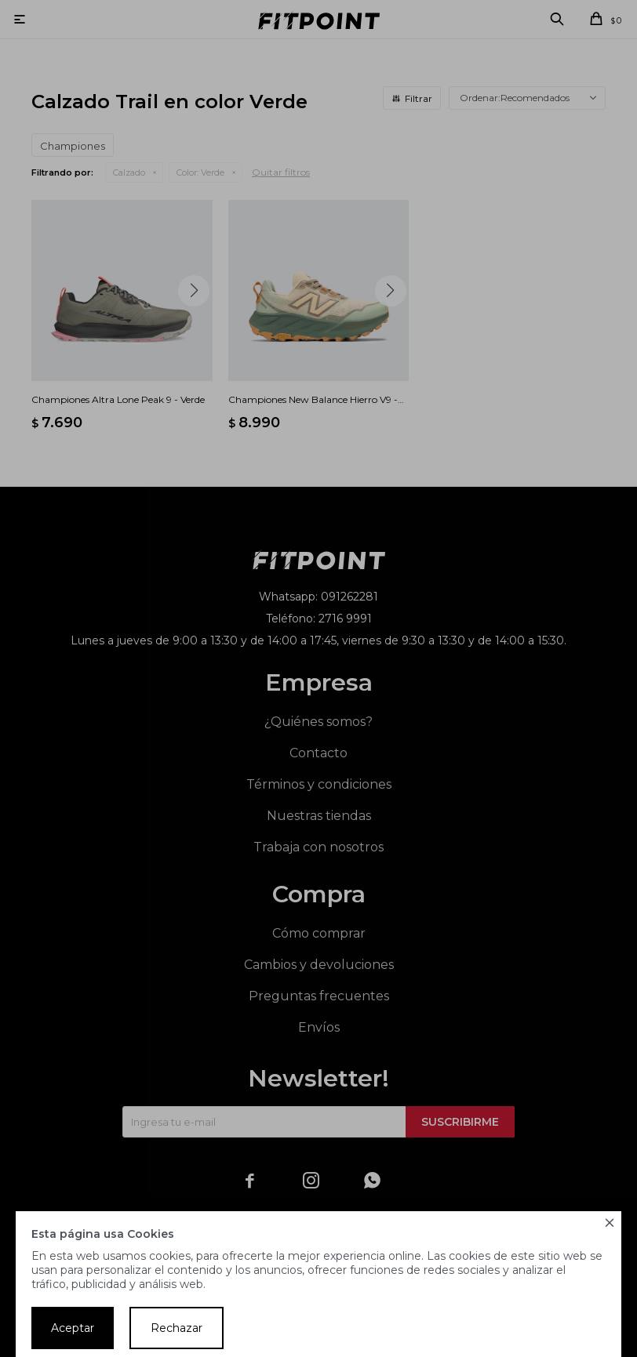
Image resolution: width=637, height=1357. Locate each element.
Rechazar (176, 1328)
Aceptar (72, 1328)
